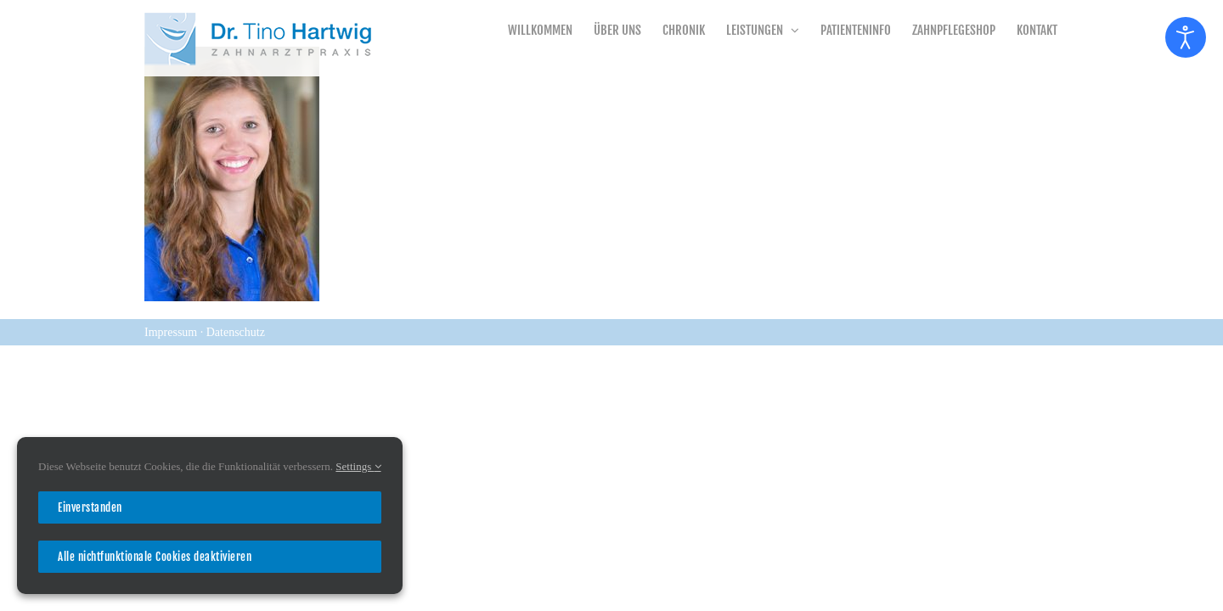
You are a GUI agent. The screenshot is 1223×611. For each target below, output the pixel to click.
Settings (357, 466)
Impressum (172, 332)
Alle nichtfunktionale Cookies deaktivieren (154, 556)
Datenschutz (235, 332)
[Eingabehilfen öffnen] (1185, 37)
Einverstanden (90, 507)
